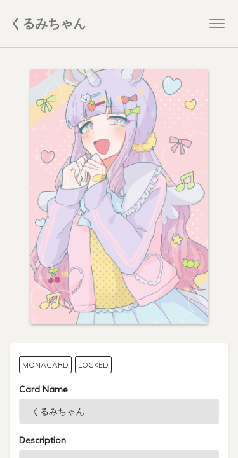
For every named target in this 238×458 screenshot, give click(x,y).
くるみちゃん (48, 23)
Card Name (43, 389)
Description (42, 440)
